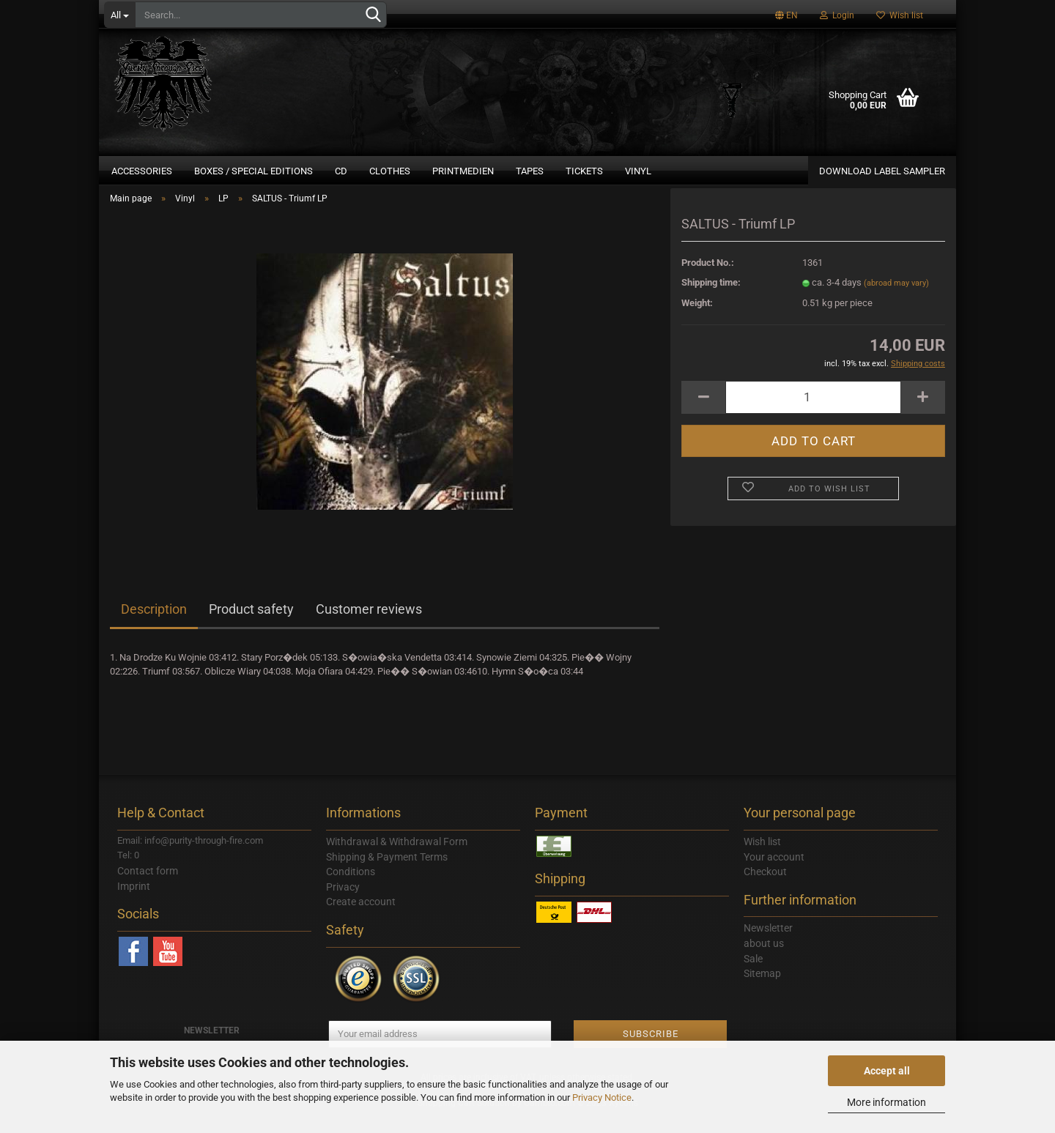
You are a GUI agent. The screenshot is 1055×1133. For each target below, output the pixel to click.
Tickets (584, 171)
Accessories (141, 171)
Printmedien (463, 171)
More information (886, 1102)
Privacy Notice (602, 1097)
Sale (753, 975)
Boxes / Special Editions (253, 171)
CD (341, 171)
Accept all (887, 1071)
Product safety (251, 626)
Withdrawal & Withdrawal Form (396, 857)
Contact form (147, 887)
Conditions (350, 888)
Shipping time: (711, 299)
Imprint (133, 902)
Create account (361, 918)
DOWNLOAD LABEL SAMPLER (882, 171)
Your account (774, 873)
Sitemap (762, 990)
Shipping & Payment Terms (387, 873)
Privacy (343, 903)
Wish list (899, 15)
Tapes (530, 171)
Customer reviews (369, 626)
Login (837, 15)
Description (154, 626)
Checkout (765, 888)
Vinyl (638, 171)
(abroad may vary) (896, 300)
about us (764, 960)
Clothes (389, 171)
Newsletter (768, 945)
